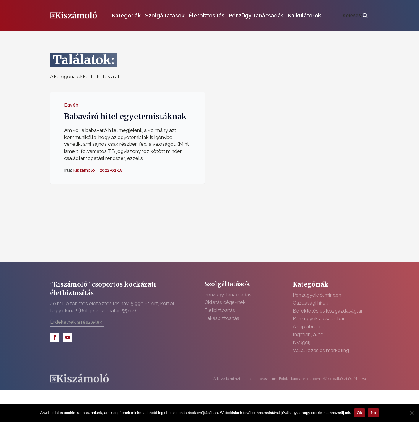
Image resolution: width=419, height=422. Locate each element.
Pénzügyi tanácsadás (256, 15)
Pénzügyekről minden (317, 295)
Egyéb (71, 105)
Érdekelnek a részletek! (77, 322)
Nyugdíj (301, 342)
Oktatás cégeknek (225, 302)
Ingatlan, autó (308, 334)
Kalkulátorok (304, 15)
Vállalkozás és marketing (321, 350)
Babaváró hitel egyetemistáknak (125, 116)
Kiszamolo (84, 170)
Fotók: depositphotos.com (299, 379)
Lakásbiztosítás (221, 318)
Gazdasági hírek (310, 303)
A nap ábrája (306, 326)
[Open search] (355, 15)
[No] (412, 413)
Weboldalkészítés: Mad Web (346, 379)
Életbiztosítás (206, 15)
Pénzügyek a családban (319, 318)
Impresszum (265, 379)
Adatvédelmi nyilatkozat (233, 379)
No (373, 412)
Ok (359, 412)
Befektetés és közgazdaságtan (328, 311)
